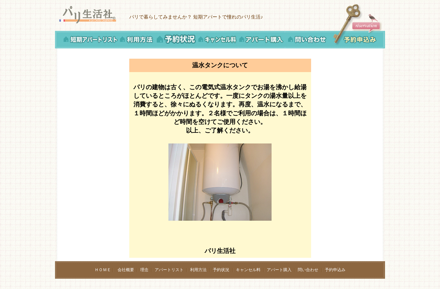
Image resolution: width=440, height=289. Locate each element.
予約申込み (335, 269)
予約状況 (221, 269)
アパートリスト (169, 269)
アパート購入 (279, 269)
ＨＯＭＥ (103, 269)
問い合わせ (308, 269)
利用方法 (198, 269)
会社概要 (126, 269)
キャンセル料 (248, 269)
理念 (144, 269)
